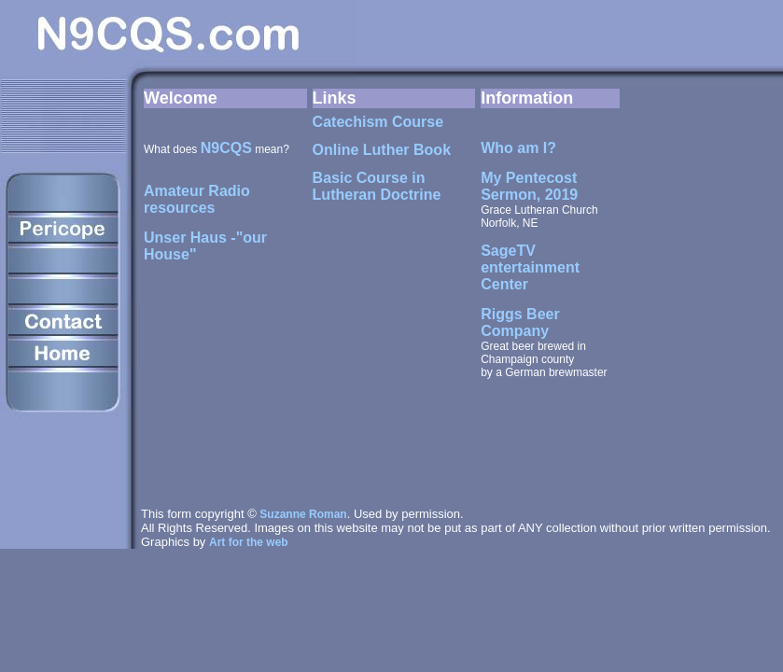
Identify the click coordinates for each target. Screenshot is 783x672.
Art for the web (248, 542)
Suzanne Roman (302, 514)
